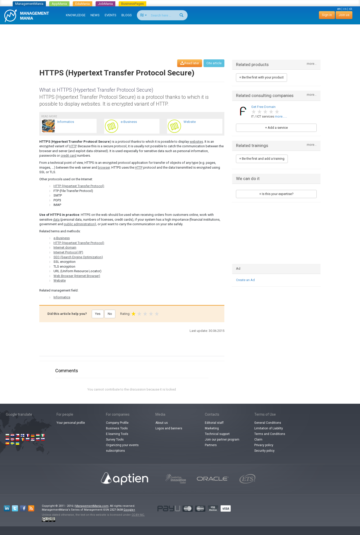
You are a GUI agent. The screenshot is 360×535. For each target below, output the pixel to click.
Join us (344, 15)
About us (161, 423)
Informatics (61, 297)
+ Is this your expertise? (276, 194)
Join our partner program (222, 439)
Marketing (212, 428)
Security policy (264, 450)
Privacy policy (263, 445)
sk (350, 9)
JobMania (105, 4)
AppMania (59, 4)
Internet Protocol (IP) (68, 252)
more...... (281, 116)
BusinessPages (132, 4)
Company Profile (117, 423)
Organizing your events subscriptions (122, 447)
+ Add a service (276, 127)
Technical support (217, 434)
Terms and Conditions (269, 434)
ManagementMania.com (92, 506)
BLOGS (126, 15)
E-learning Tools (117, 434)
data (56, 219)
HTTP (72, 146)
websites (196, 141)
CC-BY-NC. (138, 514)
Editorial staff (214, 423)
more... (312, 64)
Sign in (327, 15)
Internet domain (64, 247)
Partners (211, 445)
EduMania (82, 4)
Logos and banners (168, 428)
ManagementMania (29, 4)
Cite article (214, 63)
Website (59, 280)
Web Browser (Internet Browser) (76, 276)
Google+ (129, 509)
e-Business (61, 238)
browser (104, 167)
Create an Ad (245, 280)
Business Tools (117, 428)
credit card (68, 155)
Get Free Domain (263, 107)
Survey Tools (115, 439)
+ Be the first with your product (261, 77)
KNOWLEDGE (75, 15)
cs (345, 9)
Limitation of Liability (268, 428)
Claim (258, 439)
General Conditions (267, 423)
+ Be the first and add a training (261, 158)
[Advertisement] (180, 37)
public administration (79, 224)
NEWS (95, 15)
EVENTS (110, 15)
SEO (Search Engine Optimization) (78, 257)
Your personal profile (71, 423)
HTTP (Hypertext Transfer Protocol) (78, 186)
